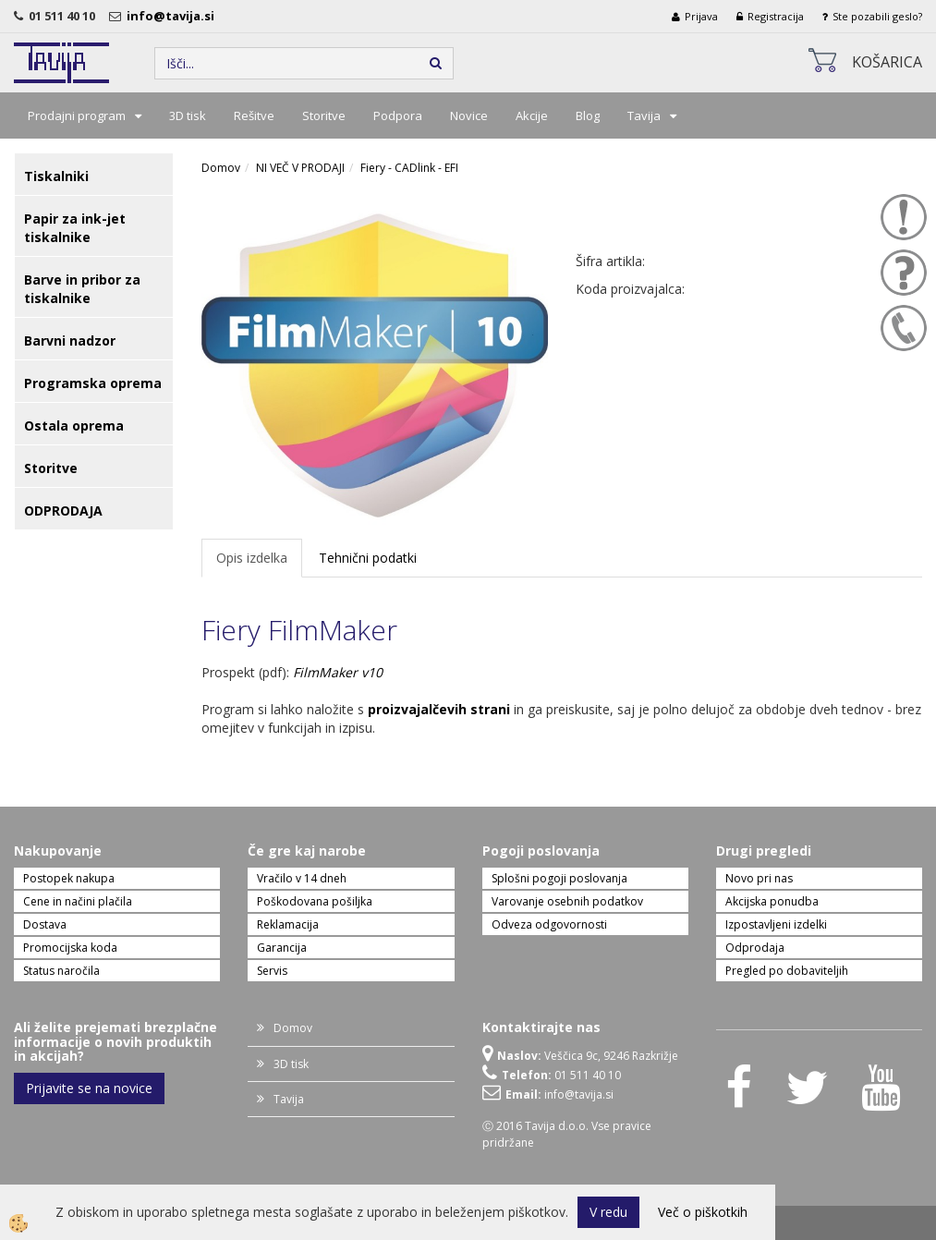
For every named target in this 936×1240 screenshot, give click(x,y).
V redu (608, 1212)
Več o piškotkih (703, 1212)
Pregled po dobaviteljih (786, 971)
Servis (272, 971)
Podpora (397, 115)
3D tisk (187, 115)
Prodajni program (77, 115)
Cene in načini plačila (77, 901)
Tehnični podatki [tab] (368, 557)
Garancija (282, 947)
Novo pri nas (759, 878)
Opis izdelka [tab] (251, 557)
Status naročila (61, 971)
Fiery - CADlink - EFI (409, 168)
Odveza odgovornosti (549, 924)
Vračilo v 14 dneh (301, 878)
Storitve (324, 115)
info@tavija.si (173, 15)
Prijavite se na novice (89, 1088)
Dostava (45, 924)
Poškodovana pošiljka (314, 901)
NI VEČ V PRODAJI (300, 168)
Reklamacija (288, 924)
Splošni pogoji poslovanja (559, 878)
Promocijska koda (70, 947)
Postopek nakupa (69, 878)
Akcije (532, 115)
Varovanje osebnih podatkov (567, 901)
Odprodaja (754, 947)
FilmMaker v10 (338, 672)
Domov (220, 168)
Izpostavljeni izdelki (776, 924)
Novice (469, 115)
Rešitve (254, 115)
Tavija (644, 115)
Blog (588, 115)
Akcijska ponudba (772, 901)
